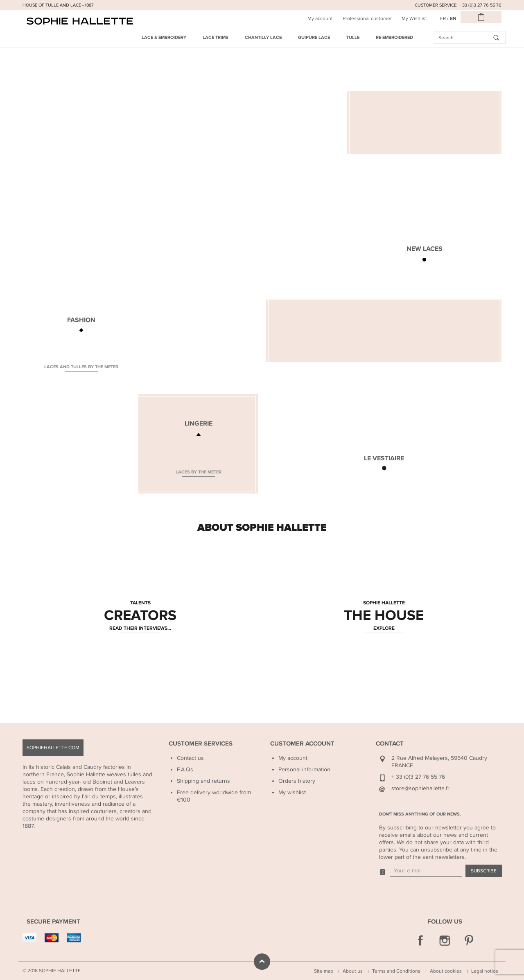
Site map (323, 971)
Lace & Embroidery (164, 37)
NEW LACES (425, 249)
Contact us (190, 758)
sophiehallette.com (53, 747)
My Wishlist (414, 18)
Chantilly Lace (263, 37)
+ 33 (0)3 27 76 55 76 (418, 776)
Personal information (304, 769)
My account (320, 18)
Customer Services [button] (201, 744)
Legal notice (484, 971)
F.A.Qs (185, 769)
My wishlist (292, 792)
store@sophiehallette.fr (420, 788)
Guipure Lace (314, 37)
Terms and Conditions (396, 971)
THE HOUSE (384, 615)
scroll (262, 961)
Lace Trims (215, 37)
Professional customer (367, 18)
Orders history (296, 780)
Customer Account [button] (302, 744)
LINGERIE (198, 423)
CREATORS (140, 615)
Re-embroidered (394, 37)
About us (353, 971)
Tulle (352, 37)
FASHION (81, 320)
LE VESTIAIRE (384, 458)
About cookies (446, 971)
